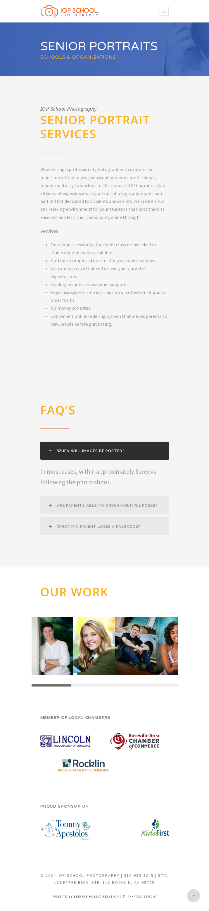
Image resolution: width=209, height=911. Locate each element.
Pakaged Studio (142, 896)
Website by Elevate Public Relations (87, 896)
